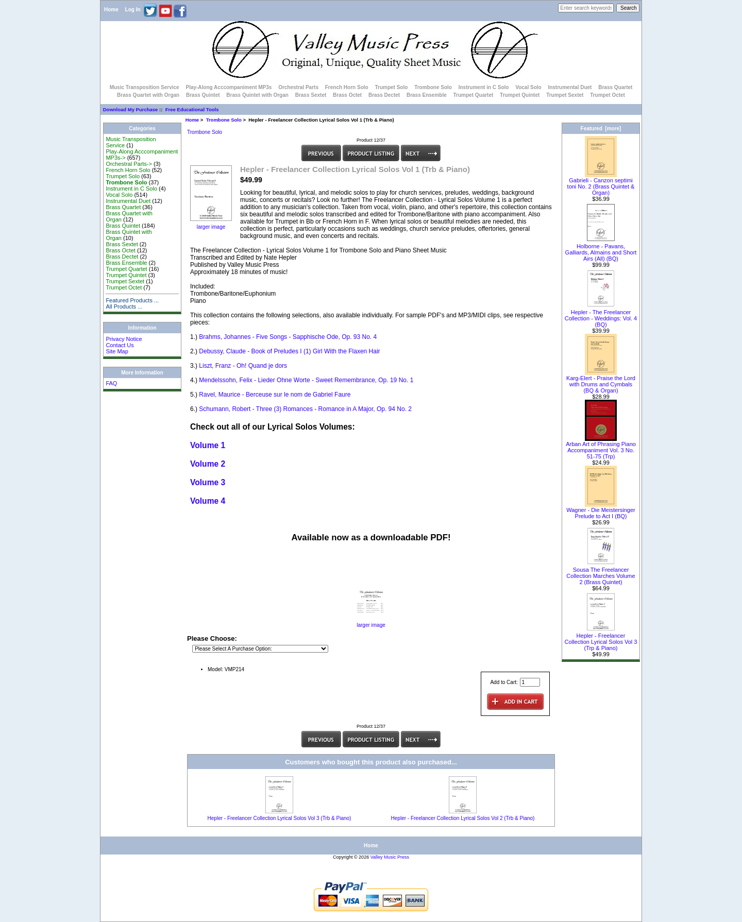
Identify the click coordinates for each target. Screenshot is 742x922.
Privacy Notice (124, 339)
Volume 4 (207, 501)
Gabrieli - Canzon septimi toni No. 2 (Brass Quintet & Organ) (601, 184)
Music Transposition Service (144, 87)
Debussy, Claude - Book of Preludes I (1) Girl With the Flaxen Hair (289, 351)
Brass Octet (347, 95)
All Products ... (124, 306)
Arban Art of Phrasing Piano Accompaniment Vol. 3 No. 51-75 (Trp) (601, 447)
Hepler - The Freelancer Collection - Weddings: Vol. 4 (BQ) (601, 316)
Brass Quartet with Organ (148, 95)
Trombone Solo (224, 120)
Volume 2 (207, 463)
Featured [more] (601, 128)
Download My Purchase (130, 109)
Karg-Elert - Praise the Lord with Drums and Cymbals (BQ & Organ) (600, 382)
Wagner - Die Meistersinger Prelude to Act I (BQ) (600, 510)
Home (111, 9)
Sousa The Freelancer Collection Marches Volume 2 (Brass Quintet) (600, 573)
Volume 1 (207, 445)
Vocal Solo (528, 87)
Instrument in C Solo (484, 87)
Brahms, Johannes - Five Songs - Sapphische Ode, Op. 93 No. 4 (288, 336)
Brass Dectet (384, 95)
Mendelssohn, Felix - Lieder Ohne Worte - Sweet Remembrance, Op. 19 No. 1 (306, 380)
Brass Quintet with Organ (257, 95)
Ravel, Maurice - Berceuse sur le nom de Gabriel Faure (274, 394)
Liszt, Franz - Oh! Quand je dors (243, 365)
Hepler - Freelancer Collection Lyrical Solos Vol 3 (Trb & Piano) (279, 818)
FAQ (111, 383)
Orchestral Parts (298, 87)
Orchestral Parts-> (129, 164)
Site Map (117, 351)
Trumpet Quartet (473, 95)
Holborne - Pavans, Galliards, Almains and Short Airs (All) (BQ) (601, 250)
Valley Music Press (389, 857)
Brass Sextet (311, 95)
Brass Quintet (203, 95)
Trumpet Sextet (564, 95)
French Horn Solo (346, 87)
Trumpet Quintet (519, 95)
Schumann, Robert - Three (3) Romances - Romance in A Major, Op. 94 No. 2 (305, 409)
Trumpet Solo (391, 87)
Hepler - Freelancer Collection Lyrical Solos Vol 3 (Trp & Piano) (601, 639)
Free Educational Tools (192, 109)
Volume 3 (207, 482)
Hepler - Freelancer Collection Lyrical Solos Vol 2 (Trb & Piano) (463, 818)
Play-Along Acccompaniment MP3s (228, 87)
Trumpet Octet (607, 95)
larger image (371, 623)
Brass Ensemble (427, 95)
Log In (133, 9)
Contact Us (119, 345)
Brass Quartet (615, 87)
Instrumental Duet (570, 87)
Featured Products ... (132, 300)
